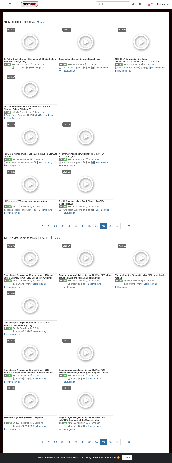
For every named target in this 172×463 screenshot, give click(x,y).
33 (89, 226)
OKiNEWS (21, 67)
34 (96, 226)
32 (82, 226)
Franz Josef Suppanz (77, 67)
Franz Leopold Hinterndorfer (21, 162)
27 (48, 226)
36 (110, 226)
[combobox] (150, 5)
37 (117, 226)
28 (55, 226)
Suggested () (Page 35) (20, 21)
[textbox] (150, 4)
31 (76, 226)
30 (69, 226)
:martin (22, 284)
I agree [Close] (127, 458)
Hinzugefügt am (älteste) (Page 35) (27, 238)
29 (62, 226)
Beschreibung (101, 67)
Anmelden (163, 4)
